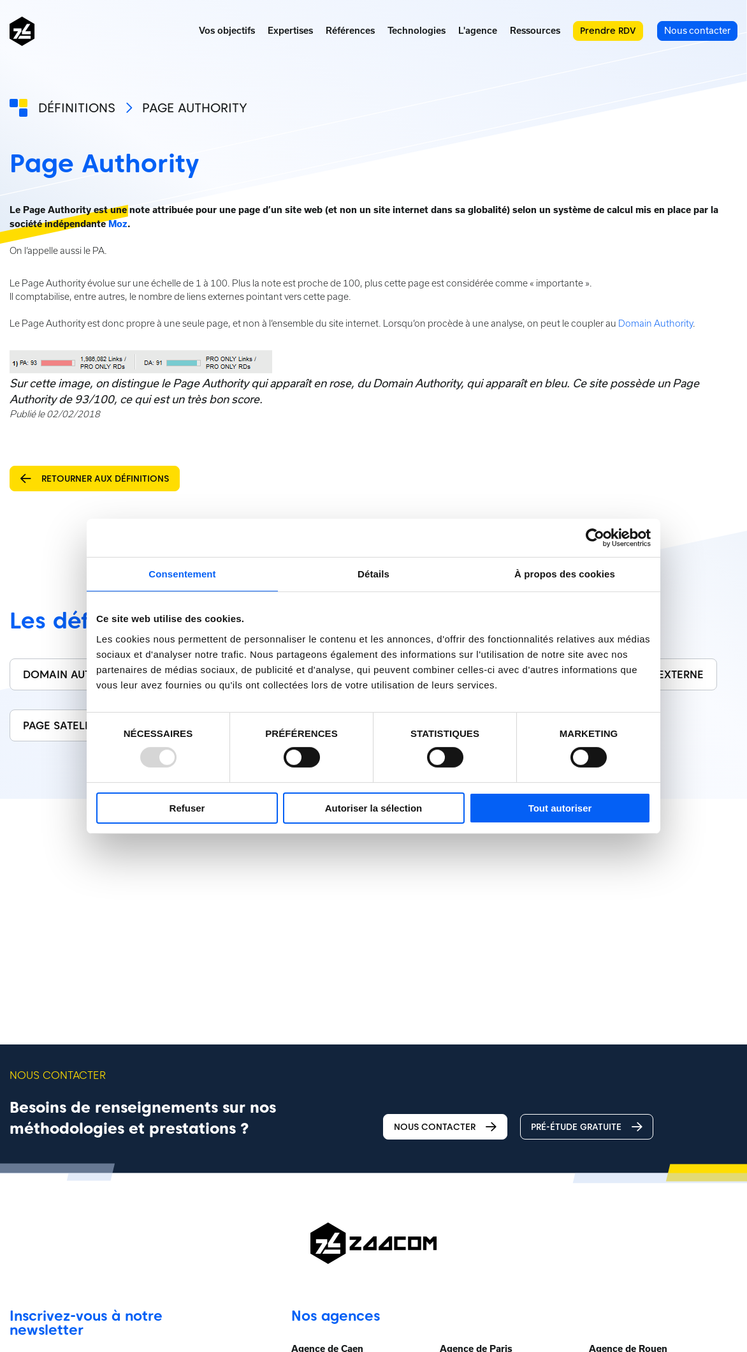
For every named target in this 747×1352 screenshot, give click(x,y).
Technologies (417, 31)
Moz (117, 223)
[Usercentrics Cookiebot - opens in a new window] (595, 537)
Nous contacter (445, 1127)
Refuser (187, 808)
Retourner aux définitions (94, 479)
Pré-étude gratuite (586, 1127)
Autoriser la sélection (374, 808)
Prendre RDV (608, 31)
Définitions (76, 107)
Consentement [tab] (182, 573)
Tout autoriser (560, 808)
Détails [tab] (373, 573)
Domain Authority (655, 323)
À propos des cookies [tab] (564, 573)
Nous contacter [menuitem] (697, 30)
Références (350, 31)
